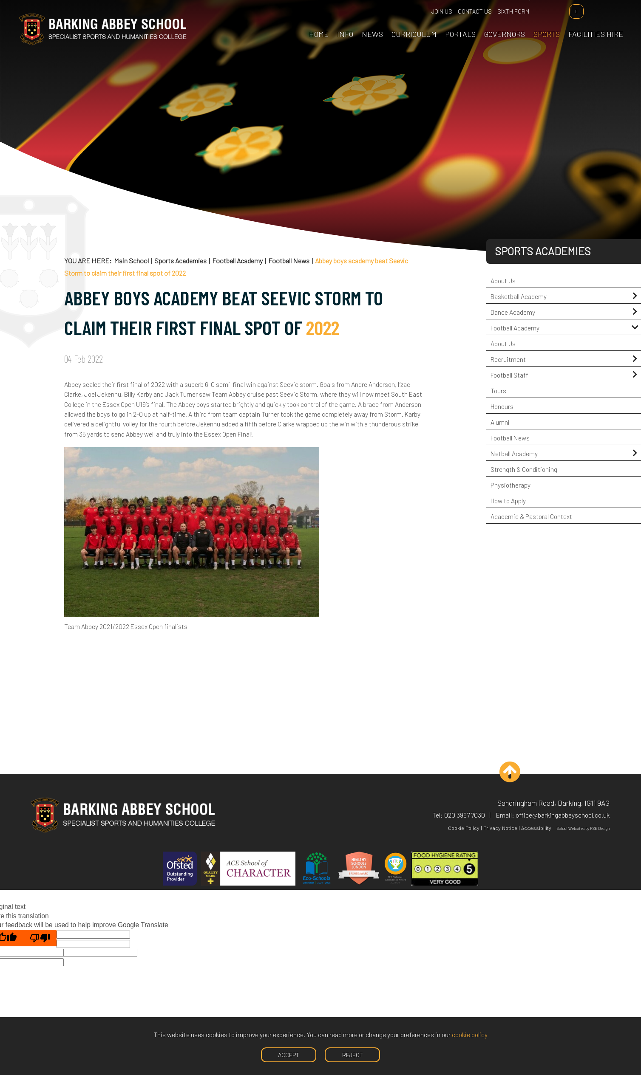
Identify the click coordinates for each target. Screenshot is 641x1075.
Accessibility (536, 828)
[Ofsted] (180, 869)
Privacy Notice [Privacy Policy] (500, 828)
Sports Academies (180, 261)
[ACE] (248, 869)
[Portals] (457, 21)
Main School (131, 261)
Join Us (442, 11)
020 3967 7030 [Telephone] (464, 815)
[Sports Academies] (543, 21)
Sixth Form (514, 11)
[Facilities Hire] (592, 21)
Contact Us (476, 11)
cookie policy (470, 1034)
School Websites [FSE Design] (570, 828)
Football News (288, 261)
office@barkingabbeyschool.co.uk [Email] (563, 815)
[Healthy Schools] (359, 869)
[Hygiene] (445, 869)
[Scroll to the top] (504, 772)
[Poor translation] (40, 938)
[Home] (106, 43)
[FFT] (395, 869)
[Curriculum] (411, 21)
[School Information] (342, 21)
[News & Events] (369, 21)
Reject (352, 1054)
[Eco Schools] (317, 869)
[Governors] (501, 21)
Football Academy (237, 261)
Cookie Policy (463, 828)
